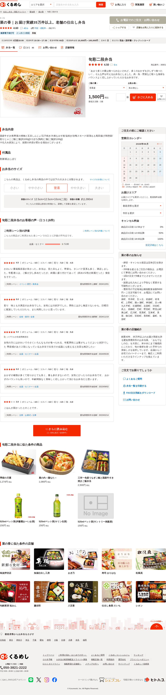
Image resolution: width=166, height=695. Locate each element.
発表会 (35, 284)
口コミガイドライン (51, 664)
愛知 (41, 640)
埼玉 (27, 640)
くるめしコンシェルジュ (119, 655)
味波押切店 (5, 573)
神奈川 (19, 640)
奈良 (77, 640)
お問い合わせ (50, 47)
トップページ (48, 655)
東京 (11, 640)
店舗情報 (69, 47)
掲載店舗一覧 (97, 659)
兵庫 (70, 640)
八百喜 (71, 605)
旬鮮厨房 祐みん (8, 605)
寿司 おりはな (109, 573)
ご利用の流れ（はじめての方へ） (72, 655)
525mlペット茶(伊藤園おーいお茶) (17, 521)
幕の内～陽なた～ (48, 477)
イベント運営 (25, 284)
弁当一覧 (10, 47)
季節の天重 (5, 477)
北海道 (3, 640)
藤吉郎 (37, 605)
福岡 (85, 640)
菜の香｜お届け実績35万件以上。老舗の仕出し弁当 (42, 22)
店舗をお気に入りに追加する (149, 27)
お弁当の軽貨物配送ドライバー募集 (71, 659)
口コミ (29, 47)
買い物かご (158, 4)
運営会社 (122, 659)
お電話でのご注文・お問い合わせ (140, 20)
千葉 (34, 640)
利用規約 (110, 659)
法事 (34, 415)
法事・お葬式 (25, 415)
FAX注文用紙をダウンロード (140, 393)
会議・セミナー (26, 354)
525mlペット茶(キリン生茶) (53, 521)
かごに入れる (145, 97)
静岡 (49, 640)
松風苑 (139, 573)
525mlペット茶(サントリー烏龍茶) (95, 521)
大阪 (56, 640)
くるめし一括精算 (141, 664)
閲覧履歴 (139, 4)
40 (26, 28)
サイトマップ (124, 664)
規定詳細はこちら (154, 245)
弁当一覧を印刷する (136, 386)
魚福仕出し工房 (42, 573)
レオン (139, 605)
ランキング (138, 655)
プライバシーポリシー (139, 659)
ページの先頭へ (156, 621)
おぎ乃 (71, 573)
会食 (32, 317)
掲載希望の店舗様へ (72, 664)
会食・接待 (24, 317)
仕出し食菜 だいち (111, 605)
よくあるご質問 (134, 379)
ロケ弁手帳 (47, 659)
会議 (36, 354)
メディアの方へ (92, 664)
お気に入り (120, 4)
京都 (63, 640)
